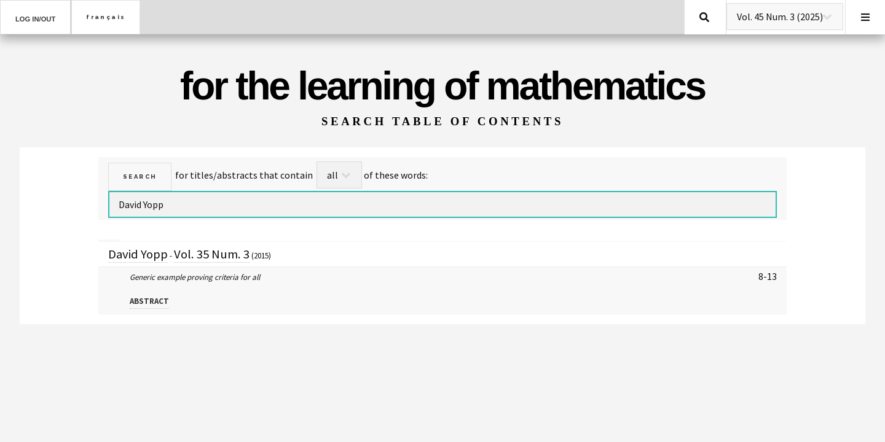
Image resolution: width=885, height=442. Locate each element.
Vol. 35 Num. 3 (212, 254)
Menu (865, 17)
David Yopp (138, 254)
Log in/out (35, 19)
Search (704, 17)
